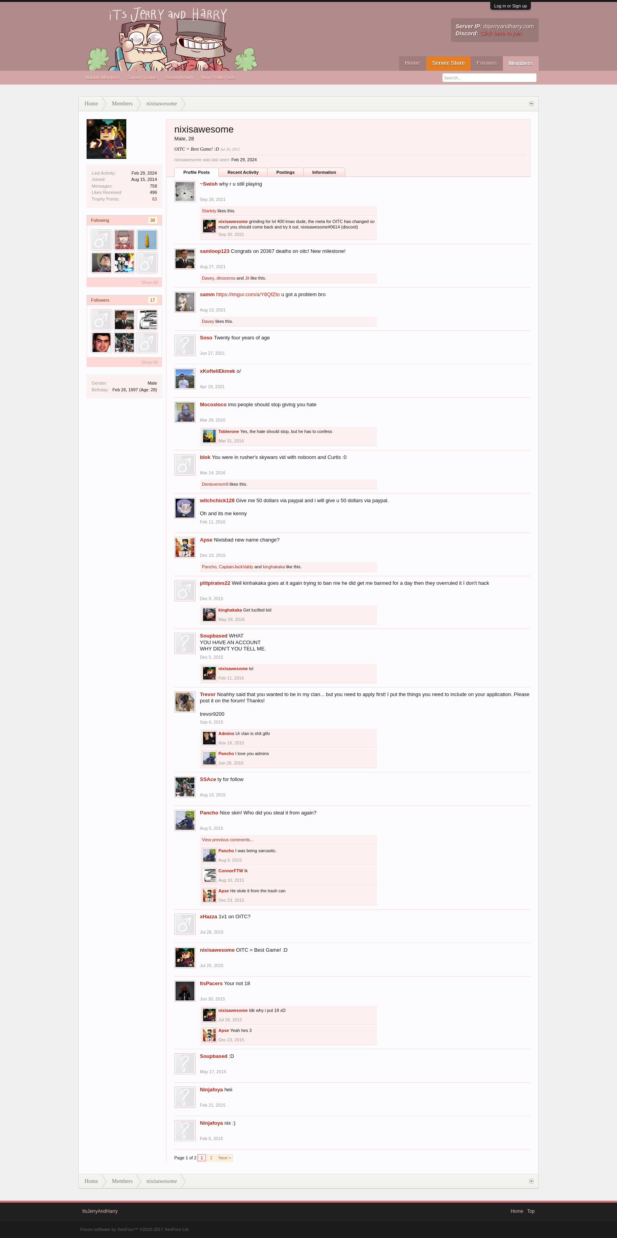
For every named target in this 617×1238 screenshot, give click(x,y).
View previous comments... (227, 839)
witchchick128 (217, 500)
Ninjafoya (211, 1089)
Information (324, 172)
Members (521, 63)
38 (152, 220)
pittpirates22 (215, 583)
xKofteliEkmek (217, 371)
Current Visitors (142, 77)
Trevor (208, 694)
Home (412, 63)
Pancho (209, 566)
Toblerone (228, 431)
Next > (224, 1157)
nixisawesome (233, 221)
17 (152, 300)
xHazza (208, 916)
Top (531, 1211)
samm (207, 294)
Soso (206, 338)
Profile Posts (196, 172)
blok (205, 457)
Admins (226, 733)
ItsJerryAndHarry (100, 1211)
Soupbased (213, 636)
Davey (208, 278)
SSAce (208, 779)
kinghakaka (274, 566)
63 (154, 199)
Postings (285, 172)
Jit (247, 278)
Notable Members (102, 77)
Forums (487, 63)
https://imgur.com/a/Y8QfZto (248, 294)
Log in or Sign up (510, 6)
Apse (206, 540)
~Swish (209, 184)
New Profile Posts (218, 77)
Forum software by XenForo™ (135, 1229)
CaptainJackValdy (236, 566)
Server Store (448, 63)
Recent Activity (179, 77)
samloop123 (214, 251)
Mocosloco (213, 404)
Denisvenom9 (215, 484)
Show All (149, 282)
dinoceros (225, 278)
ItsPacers (211, 983)
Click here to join (501, 33)
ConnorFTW (230, 870)
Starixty (209, 210)
